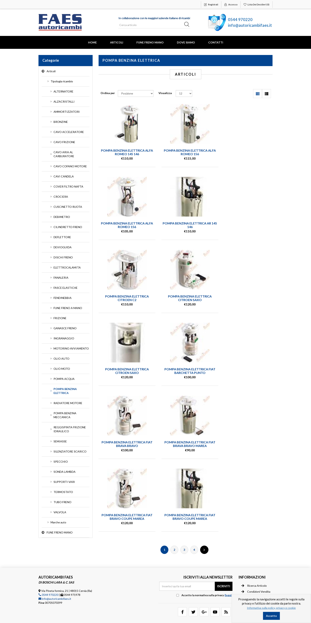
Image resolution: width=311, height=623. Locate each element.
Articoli (116, 42)
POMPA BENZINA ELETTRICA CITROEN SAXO (245, 225)
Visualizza (165, 93)
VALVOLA (60, 512)
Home (92, 42)
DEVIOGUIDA (63, 247)
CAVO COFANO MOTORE (70, 166)
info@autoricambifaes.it (250, 25)
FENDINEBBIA (63, 297)
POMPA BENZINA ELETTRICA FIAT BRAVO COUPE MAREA (185, 371)
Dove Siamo (186, 42)
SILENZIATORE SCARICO (70, 451)
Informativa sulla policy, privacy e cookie (271, 608)
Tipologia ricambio (62, 81)
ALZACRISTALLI (64, 101)
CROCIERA (61, 196)
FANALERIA (61, 277)
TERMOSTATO (63, 492)
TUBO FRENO (62, 502)
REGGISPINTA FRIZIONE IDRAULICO (70, 429)
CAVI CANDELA (64, 176)
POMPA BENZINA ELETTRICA (65, 391)
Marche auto (58, 522)
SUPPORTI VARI (64, 481)
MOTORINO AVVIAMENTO (71, 348)
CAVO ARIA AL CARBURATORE (64, 154)
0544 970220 (240, 19)
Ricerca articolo (254, 572)
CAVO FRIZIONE (64, 142)
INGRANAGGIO (64, 338)
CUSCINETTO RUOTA (68, 206)
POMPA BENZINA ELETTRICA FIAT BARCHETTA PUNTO (185, 298)
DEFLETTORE (62, 237)
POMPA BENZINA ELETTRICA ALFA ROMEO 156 (185, 152)
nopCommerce (63, 617)
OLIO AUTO (61, 358)
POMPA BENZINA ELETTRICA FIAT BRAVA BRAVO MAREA (125, 371)
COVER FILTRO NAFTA (68, 186)
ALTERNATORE (63, 91)
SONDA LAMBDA (65, 471)
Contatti (215, 42)
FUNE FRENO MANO (150, 42)
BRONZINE (61, 121)
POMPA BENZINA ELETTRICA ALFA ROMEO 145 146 (126, 152)
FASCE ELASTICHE (66, 287)
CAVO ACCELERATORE (69, 132)
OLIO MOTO (62, 368)
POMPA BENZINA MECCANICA (65, 415)
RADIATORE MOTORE (68, 403)
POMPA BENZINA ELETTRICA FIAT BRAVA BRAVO (245, 298)
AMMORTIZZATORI (67, 111)
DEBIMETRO (62, 217)
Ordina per (108, 93)
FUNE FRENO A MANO (68, 308)
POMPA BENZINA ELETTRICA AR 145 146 (125, 225)
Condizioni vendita (255, 578)
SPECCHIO (61, 461)
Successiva (204, 404)
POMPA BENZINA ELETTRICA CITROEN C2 (185, 225)
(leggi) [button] (228, 581)
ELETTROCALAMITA (67, 267)
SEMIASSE (60, 441)
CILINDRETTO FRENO (68, 227)
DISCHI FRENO (63, 257)
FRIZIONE (60, 318)
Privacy (248, 583)
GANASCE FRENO (65, 328)
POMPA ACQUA (64, 378)
